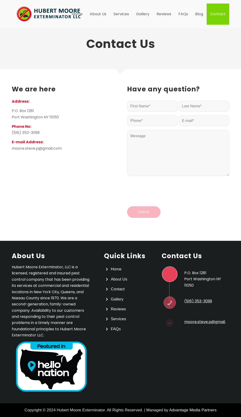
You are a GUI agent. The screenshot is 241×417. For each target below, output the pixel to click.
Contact (118, 289)
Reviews (118, 309)
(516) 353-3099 (26, 132)
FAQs (116, 329)
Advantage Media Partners (193, 410)
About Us (119, 279)
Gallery (117, 299)
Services (118, 319)
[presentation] (163, 195)
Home (116, 269)
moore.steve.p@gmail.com (37, 148)
